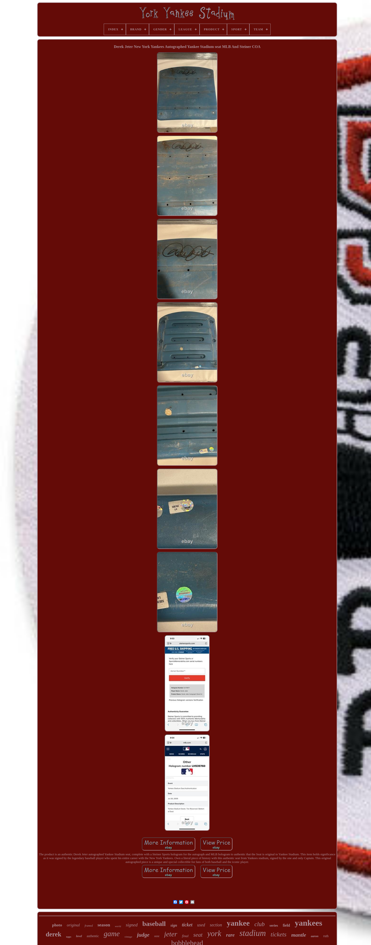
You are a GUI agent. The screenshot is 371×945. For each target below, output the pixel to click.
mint (156, 936)
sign (173, 925)
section (216, 925)
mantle (298, 935)
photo (57, 925)
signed (132, 924)
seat (198, 935)
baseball (154, 923)
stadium (252, 933)
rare (230, 935)
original (73, 925)
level (79, 936)
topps (68, 936)
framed (89, 925)
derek (54, 934)
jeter (170, 934)
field (286, 925)
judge (143, 935)
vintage (128, 936)
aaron (315, 936)
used (201, 925)
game (112, 933)
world (118, 926)
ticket (187, 924)
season (104, 924)
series (273, 925)
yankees (308, 923)
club (259, 924)
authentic (93, 936)
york (214, 933)
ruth (326, 936)
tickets (278, 934)
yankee (238, 923)
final (185, 936)
